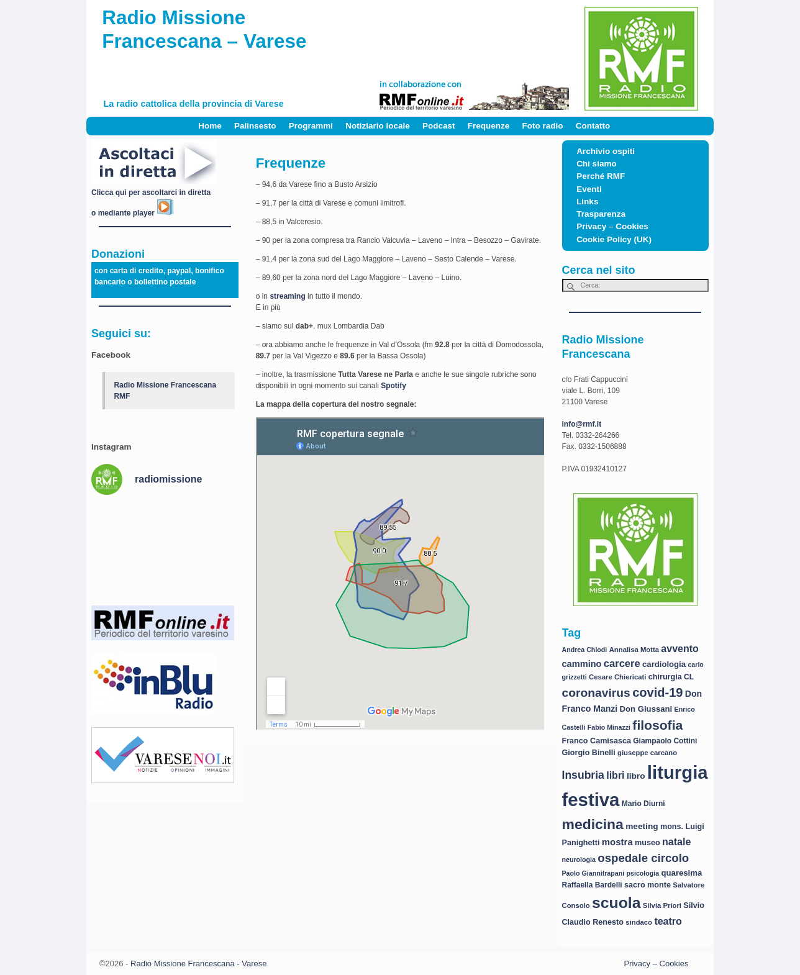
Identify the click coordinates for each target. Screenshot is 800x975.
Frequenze (489, 125)
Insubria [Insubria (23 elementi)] (583, 775)
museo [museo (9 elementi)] (647, 842)
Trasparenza (600, 214)
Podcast (438, 125)
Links (587, 201)
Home (210, 125)
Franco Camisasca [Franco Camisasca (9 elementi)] (596, 741)
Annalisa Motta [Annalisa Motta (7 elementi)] (634, 649)
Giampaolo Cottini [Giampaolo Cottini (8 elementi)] (665, 741)
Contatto (593, 125)
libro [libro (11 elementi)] (636, 776)
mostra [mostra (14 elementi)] (617, 842)
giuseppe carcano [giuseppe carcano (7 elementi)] (647, 752)
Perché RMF (600, 176)
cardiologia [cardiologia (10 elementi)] (664, 664)
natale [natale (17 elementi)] (676, 842)
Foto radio (542, 125)
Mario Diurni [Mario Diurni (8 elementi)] (643, 803)
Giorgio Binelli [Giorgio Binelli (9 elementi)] (589, 752)
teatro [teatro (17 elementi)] (667, 921)
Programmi (311, 125)
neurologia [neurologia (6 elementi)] (579, 859)
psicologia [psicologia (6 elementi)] (643, 873)
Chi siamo (596, 163)
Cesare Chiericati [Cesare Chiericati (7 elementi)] (617, 677)
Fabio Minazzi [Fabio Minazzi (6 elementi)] (609, 727)
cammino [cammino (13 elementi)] (582, 664)
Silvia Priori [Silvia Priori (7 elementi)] (662, 905)
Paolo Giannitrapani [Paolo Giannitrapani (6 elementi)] (593, 873)
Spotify (393, 385)
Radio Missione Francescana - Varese (198, 963)
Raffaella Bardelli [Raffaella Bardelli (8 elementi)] (592, 885)
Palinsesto (255, 125)
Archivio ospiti (605, 151)
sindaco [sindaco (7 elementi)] (638, 922)
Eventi (589, 189)
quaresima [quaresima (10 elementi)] (681, 873)
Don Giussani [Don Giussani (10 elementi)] (646, 709)
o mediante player (132, 213)
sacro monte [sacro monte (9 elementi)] (647, 885)
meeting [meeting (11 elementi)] (641, 826)
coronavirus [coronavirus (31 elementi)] (596, 692)
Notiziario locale (377, 125)
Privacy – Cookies (612, 226)
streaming (287, 296)
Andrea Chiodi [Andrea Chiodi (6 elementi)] (584, 649)
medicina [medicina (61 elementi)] (593, 824)
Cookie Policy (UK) (614, 239)
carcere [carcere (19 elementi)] (622, 663)
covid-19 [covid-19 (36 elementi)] (657, 692)
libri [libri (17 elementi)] (615, 775)
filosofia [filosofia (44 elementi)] (657, 725)
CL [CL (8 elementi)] (689, 677)
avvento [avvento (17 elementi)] (679, 648)
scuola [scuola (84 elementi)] (616, 902)
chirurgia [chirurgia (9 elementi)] (665, 677)
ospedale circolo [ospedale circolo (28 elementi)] (643, 857)
